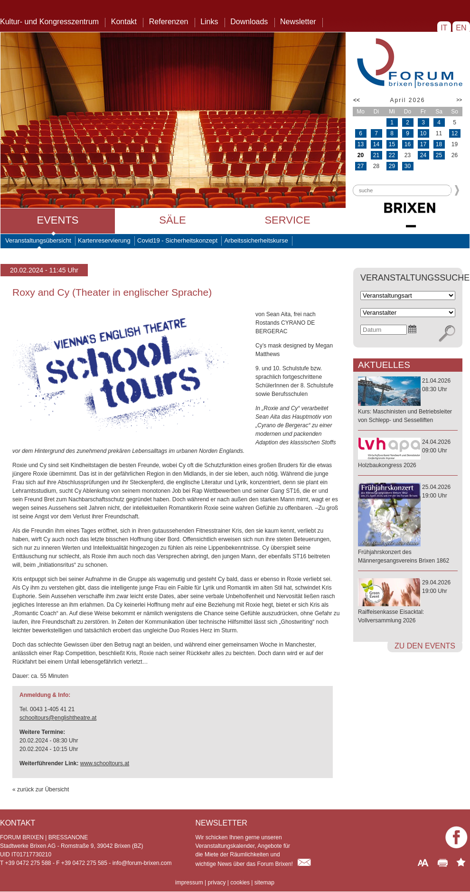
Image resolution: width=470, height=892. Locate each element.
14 (376, 144)
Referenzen (168, 22)
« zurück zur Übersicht (40, 789)
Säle (172, 220)
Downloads (249, 22)
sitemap (264, 882)
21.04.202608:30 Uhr (408, 400)
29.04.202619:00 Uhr (408, 602)
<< (356, 100)
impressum (189, 882)
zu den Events (425, 646)
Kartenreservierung (104, 240)
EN (461, 28)
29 (392, 166)
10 (423, 133)
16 (407, 144)
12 (454, 133)
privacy (216, 882)
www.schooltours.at (104, 763)
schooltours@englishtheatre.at (57, 717)
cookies (240, 882)
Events (57, 220)
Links (209, 22)
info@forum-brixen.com (142, 863)
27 (360, 166)
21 (376, 155)
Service (287, 220)
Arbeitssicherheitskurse (256, 240)
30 (407, 166)
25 (439, 155)
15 (392, 144)
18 (439, 144)
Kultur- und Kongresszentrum (49, 22)
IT (444, 28)
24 (423, 155)
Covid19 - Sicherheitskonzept (177, 240)
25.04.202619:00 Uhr (408, 524)
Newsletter (298, 22)
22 (392, 155)
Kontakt (124, 22)
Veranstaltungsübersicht (38, 240)
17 (423, 144)
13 (360, 144)
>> (459, 100)
